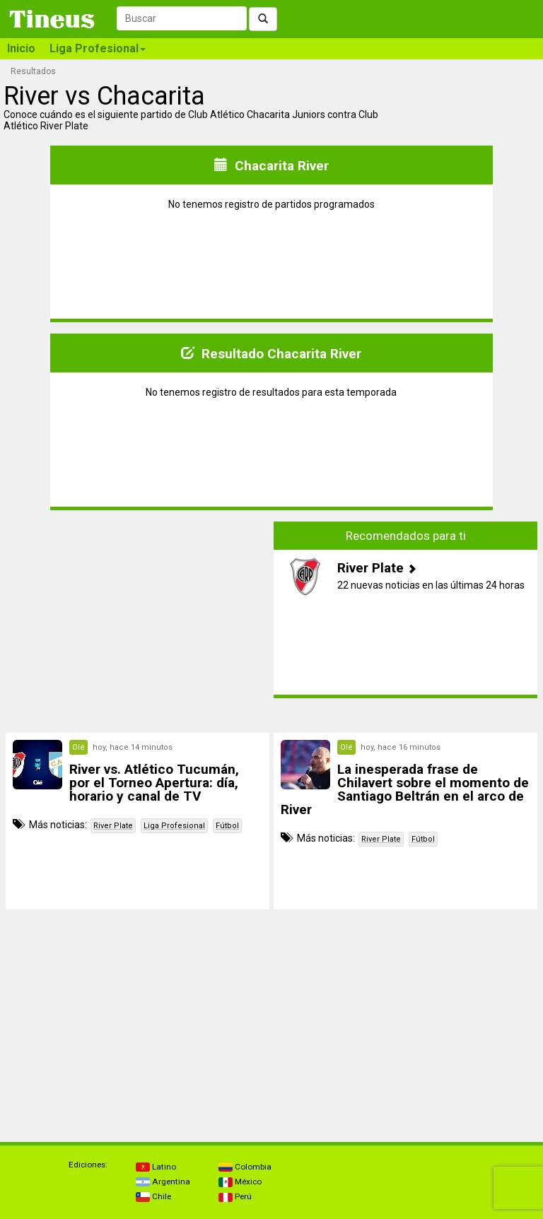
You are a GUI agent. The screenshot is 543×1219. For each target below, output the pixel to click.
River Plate (113, 825)
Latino (156, 1167)
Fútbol (227, 825)
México (240, 1181)
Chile (153, 1196)
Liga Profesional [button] (97, 48)
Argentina (163, 1181)
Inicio (21, 48)
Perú (235, 1196)
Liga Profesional (174, 825)
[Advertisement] (138, 620)
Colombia (245, 1167)
